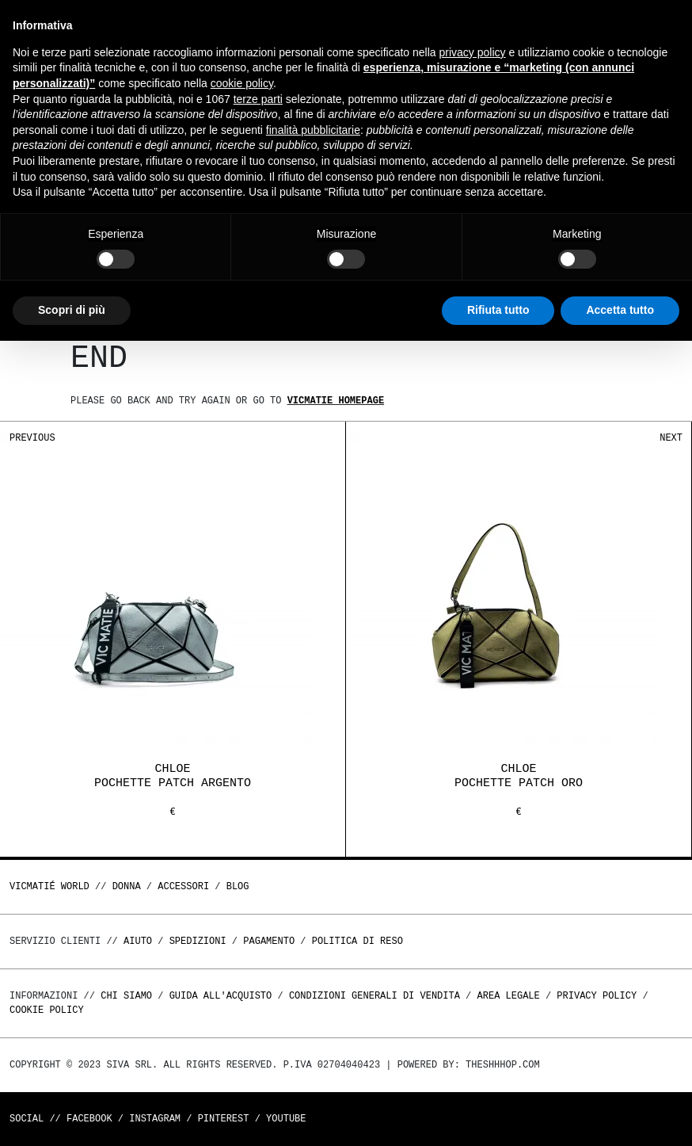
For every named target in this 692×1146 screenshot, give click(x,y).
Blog (237, 886)
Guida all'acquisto (220, 996)
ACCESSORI (183, 886)
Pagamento (269, 941)
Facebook (89, 1118)
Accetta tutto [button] (620, 310)
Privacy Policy (597, 996)
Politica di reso (357, 941)
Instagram (155, 1118)
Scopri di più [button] (71, 310)
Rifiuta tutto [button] (498, 310)
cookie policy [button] (242, 83)
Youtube (286, 1118)
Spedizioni (197, 941)
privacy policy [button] (472, 52)
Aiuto (138, 941)
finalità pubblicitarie (313, 130)
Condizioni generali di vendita (374, 996)
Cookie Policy (47, 1010)
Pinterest (223, 1118)
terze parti (258, 99)
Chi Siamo (126, 996)
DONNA (126, 886)
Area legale (508, 996)
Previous (32, 438)
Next (671, 438)
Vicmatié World (49, 886)
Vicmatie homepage (335, 400)
